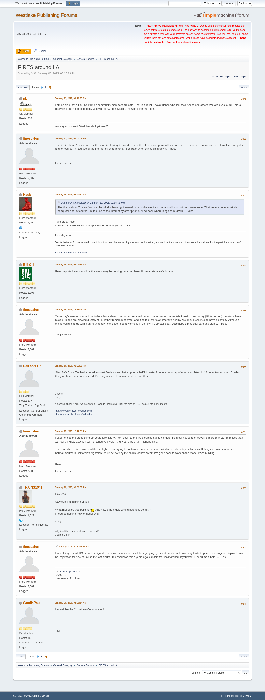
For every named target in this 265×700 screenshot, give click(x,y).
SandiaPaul (32, 603)
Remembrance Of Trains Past (71, 252)
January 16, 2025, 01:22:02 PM (70, 366)
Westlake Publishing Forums (46, 15)
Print (243, 87)
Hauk (27, 194)
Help (220, 696)
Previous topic (221, 76)
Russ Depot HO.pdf (68, 571)
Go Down (22, 87)
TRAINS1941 (32, 487)
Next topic (240, 76)
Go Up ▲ (247, 696)
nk (25, 98)
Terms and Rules (232, 696)
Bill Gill (28, 264)
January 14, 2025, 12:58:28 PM (70, 309)
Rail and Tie (32, 366)
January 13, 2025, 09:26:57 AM (70, 98)
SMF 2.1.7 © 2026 (22, 696)
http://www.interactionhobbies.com (73, 410)
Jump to (196, 672)
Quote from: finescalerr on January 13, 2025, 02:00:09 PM (93, 202)
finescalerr (31, 138)
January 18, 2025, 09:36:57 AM (70, 487)
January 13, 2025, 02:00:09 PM (70, 138)
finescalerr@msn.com (188, 42)
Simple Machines (40, 696)
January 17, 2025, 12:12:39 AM (70, 431)
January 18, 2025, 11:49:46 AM (73, 546)
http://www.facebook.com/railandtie (73, 414)
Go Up (20, 656)
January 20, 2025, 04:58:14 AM (70, 602)
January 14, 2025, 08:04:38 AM (70, 264)
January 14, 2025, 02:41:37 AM (70, 194)
